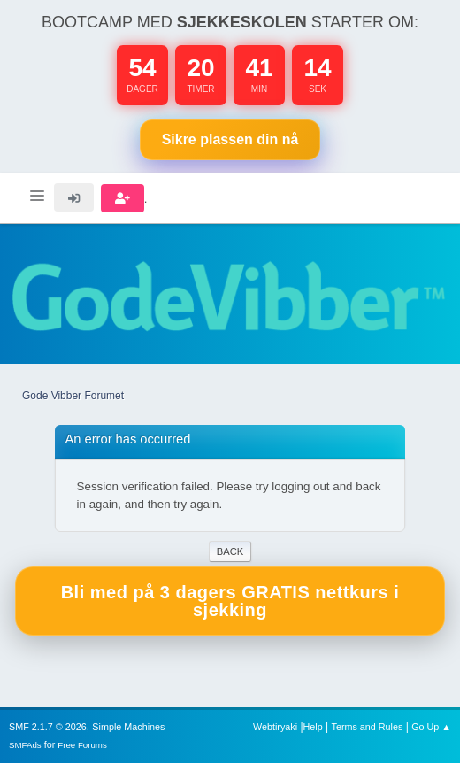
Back (230, 551)
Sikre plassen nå (230, 139)
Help (313, 726)
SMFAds (25, 745)
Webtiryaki (275, 726)
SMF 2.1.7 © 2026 (48, 726)
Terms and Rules (367, 726)
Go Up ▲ (431, 726)
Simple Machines (128, 726)
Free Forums (82, 745)
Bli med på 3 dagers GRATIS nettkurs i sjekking (230, 601)
